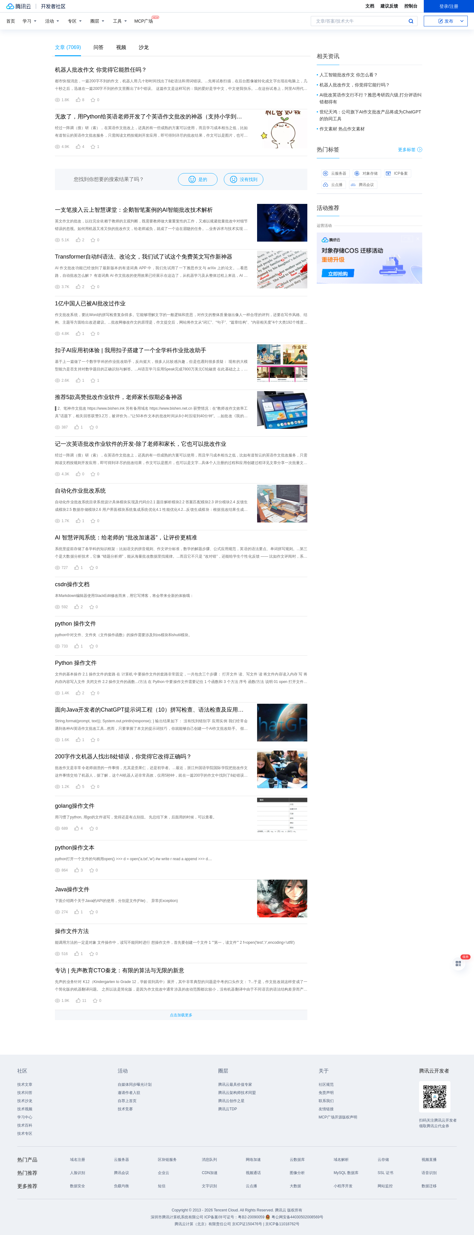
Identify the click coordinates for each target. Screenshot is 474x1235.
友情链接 (326, 1109)
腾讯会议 (362, 184)
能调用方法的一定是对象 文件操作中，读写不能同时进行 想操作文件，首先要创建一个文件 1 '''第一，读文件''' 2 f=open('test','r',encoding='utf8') (175, 942)
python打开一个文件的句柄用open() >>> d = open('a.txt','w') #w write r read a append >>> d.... (133, 859)
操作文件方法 (72, 931)
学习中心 (24, 1117)
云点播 (332, 184)
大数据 (295, 1186)
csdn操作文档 (72, 584)
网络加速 (253, 1159)
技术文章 (24, 1084)
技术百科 (24, 1125)
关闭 (418, 239)
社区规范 (326, 1084)
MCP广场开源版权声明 (338, 1117)
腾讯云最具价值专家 (235, 1084)
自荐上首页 (127, 1101)
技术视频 (24, 1109)
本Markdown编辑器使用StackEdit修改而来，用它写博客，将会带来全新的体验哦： (124, 595)
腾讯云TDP (227, 1109)
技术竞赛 (125, 1109)
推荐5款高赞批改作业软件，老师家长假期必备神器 (118, 397)
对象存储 (366, 173)
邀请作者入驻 (129, 1092)
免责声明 (326, 1092)
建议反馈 (389, 5)
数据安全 (77, 1186)
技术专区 (24, 1133)
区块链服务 (167, 1159)
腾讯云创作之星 (231, 1101)
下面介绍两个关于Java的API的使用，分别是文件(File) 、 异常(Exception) (116, 901)
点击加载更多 (181, 1015)
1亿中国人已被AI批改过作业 (90, 303)
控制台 (410, 5)
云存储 (383, 1159)
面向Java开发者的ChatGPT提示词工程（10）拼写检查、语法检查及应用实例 (151, 710)
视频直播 (429, 1159)
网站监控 (385, 1186)
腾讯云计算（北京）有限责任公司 (203, 1224)
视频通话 (253, 1173)
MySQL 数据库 (346, 1173)
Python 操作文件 (76, 663)
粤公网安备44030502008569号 (297, 1217)
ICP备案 (397, 173)
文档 (369, 5)
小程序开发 (343, 1186)
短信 (161, 1186)
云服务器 (334, 173)
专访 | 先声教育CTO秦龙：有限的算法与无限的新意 (119, 970)
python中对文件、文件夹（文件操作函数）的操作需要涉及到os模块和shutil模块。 (123, 635)
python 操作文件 (75, 623)
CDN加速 (210, 1173)
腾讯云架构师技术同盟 (237, 1092)
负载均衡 (121, 1186)
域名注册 (77, 1159)
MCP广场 (143, 21)
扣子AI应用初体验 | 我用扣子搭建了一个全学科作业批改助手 (130, 350)
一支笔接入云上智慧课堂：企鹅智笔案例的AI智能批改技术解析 (134, 210)
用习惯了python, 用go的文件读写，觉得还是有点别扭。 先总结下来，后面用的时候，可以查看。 (136, 817)
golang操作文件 (74, 806)
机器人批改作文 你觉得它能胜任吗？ (101, 70)
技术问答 (24, 1092)
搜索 (410, 21)
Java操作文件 (72, 889)
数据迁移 (429, 1186)
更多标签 (410, 149)
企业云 (163, 1173)
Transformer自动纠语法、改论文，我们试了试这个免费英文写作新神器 (143, 257)
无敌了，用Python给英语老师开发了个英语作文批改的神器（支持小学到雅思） (151, 116)
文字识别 (209, 1186)
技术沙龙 (24, 1101)
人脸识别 (77, 1173)
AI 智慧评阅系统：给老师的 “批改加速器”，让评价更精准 (126, 537)
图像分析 (297, 1173)
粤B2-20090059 (251, 1217)
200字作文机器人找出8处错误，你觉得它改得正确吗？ (123, 756)
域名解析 (341, 1159)
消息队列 (209, 1159)
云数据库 (297, 1159)
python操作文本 (74, 847)
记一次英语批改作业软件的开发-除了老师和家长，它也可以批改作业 (140, 444)
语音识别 (429, 1173)
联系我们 (326, 1101)
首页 (10, 21)
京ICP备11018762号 (282, 1224)
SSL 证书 (385, 1173)
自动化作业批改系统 (80, 491)
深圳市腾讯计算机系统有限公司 (177, 1217)
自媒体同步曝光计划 (135, 1084)
